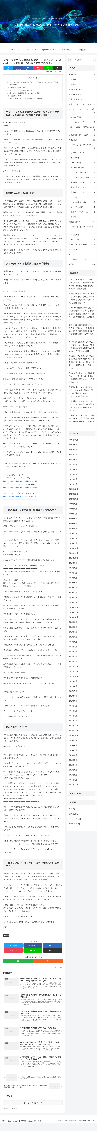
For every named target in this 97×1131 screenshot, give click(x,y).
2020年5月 (73, 524)
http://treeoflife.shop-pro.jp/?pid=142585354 (19, 498)
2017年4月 (73, 706)
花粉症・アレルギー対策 (82, 244)
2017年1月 (73, 721)
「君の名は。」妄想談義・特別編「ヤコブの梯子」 (25, 94)
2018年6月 (73, 637)
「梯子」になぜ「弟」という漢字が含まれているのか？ (27, 100)
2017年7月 (73, 691)
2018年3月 (73, 652)
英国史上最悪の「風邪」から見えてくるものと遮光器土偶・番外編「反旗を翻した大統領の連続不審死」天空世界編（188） (81, 298)
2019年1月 (73, 602)
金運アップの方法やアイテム (82, 104)
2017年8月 (73, 686)
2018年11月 (73, 612)
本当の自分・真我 (82, 89)
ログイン (72, 809)
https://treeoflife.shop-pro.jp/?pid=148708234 (20, 489)
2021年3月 (73, 474)
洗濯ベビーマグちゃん (83, 212)
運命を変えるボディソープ (83, 182)
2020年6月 (73, 519)
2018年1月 (73, 662)
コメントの (75, 819)
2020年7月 (73, 514)
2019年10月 (73, 558)
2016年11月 (73, 730)
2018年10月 (73, 617)
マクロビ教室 (83, 117)
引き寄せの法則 (82, 94)
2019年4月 (73, 588)
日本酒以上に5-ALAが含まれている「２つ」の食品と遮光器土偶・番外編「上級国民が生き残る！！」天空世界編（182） (81, 391)
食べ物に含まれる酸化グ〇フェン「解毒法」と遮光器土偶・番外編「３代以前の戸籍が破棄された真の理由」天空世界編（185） (81, 346)
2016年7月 (73, 750)
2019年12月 (73, 548)
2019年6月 (73, 578)
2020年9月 (73, 504)
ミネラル (83, 79)
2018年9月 (73, 622)
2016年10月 (73, 735)
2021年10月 (73, 440)
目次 (30, 78)
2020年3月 (73, 533)
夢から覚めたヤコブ (15, 97)
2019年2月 (73, 597)
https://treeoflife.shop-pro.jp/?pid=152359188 (20, 483)
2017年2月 (73, 716)
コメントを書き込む (33, 1111)
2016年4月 (73, 765)
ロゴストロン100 (84, 202)
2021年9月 (73, 445)
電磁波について (82, 221)
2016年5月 (73, 760)
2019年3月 (73, 592)
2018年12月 (73, 607)
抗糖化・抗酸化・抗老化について (82, 129)
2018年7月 (73, 632)
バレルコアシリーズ (84, 172)
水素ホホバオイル (83, 192)
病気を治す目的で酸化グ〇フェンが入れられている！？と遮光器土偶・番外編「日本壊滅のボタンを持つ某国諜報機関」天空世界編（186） (81, 331)
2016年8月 (73, 745)
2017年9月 (73, 681)
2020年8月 (73, 509)
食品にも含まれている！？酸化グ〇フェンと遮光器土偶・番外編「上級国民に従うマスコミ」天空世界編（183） (81, 377)
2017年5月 (73, 701)
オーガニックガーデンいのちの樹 (82, 111)
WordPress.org (74, 824)
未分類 (7, 937)
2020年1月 (73, 543)
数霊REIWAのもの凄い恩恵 (17, 88)
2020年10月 (73, 499)
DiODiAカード (83, 162)
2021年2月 (73, 479)
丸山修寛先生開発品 (83, 167)
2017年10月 (73, 676)
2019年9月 (73, 563)
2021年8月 (73, 450)
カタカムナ (82, 249)
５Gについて (83, 239)
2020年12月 (73, 489)
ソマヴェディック (83, 152)
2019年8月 (73, 568)
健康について (82, 74)
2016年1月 (73, 780)
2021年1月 (73, 484)
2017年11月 (73, 671)
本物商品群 (82, 139)
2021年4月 (73, 469)
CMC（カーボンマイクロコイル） (83, 146)
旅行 (82, 254)
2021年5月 (73, 464)
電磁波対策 (83, 234)
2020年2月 (73, 538)
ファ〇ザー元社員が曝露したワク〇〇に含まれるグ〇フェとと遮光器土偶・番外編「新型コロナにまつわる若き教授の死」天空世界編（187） (81, 314)
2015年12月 (73, 785)
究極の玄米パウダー (83, 187)
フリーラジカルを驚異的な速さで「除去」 (22, 91)
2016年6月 (73, 755)
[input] (81, 60)
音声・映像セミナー (82, 99)
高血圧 (83, 84)
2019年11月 (73, 553)
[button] (93, 60)
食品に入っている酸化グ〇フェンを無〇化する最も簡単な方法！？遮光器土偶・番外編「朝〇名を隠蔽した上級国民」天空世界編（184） (81, 362)
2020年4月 (73, 528)
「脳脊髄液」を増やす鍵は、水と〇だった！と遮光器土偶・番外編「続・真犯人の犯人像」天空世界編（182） (81, 405)
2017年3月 (73, 711)
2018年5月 (73, 642)
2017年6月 (73, 696)
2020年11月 (73, 494)
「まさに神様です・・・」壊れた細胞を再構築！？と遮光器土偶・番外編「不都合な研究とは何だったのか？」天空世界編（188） (81, 284)
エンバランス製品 (83, 207)
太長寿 (83, 216)
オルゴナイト (83, 157)
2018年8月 (73, 627)
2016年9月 (73, 740)
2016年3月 (73, 770)
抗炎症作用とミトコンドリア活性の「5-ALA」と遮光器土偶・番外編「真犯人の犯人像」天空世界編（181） (81, 419)
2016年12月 (73, 726)
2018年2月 (73, 657)
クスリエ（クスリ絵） (84, 177)
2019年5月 (73, 583)
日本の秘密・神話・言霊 (82, 134)
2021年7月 (73, 455)
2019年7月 (73, 573)
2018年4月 (73, 647)
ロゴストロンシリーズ (83, 197)
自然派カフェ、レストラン (83, 259)
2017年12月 (73, 666)
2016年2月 (73, 775)
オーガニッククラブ (83, 122)
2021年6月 (73, 459)
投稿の (73, 814)
